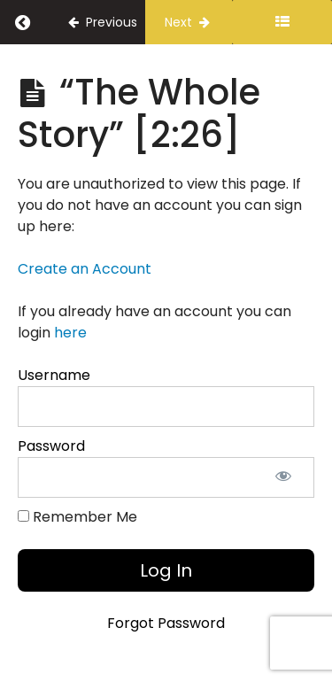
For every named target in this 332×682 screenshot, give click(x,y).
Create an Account (84, 269)
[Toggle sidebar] (282, 22)
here (70, 332)
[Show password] (283, 477)
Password (51, 446)
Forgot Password (166, 623)
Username (54, 375)
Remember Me (77, 517)
